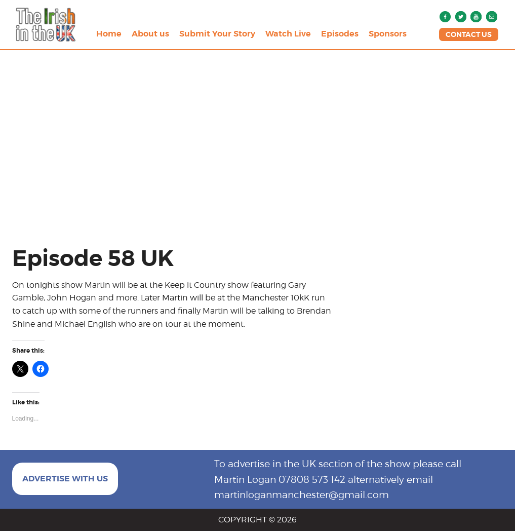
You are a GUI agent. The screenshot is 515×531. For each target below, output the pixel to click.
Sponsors (388, 33)
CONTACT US (469, 34)
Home (109, 33)
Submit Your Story (217, 33)
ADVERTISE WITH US (65, 478)
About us (150, 33)
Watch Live (288, 33)
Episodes (340, 33)
